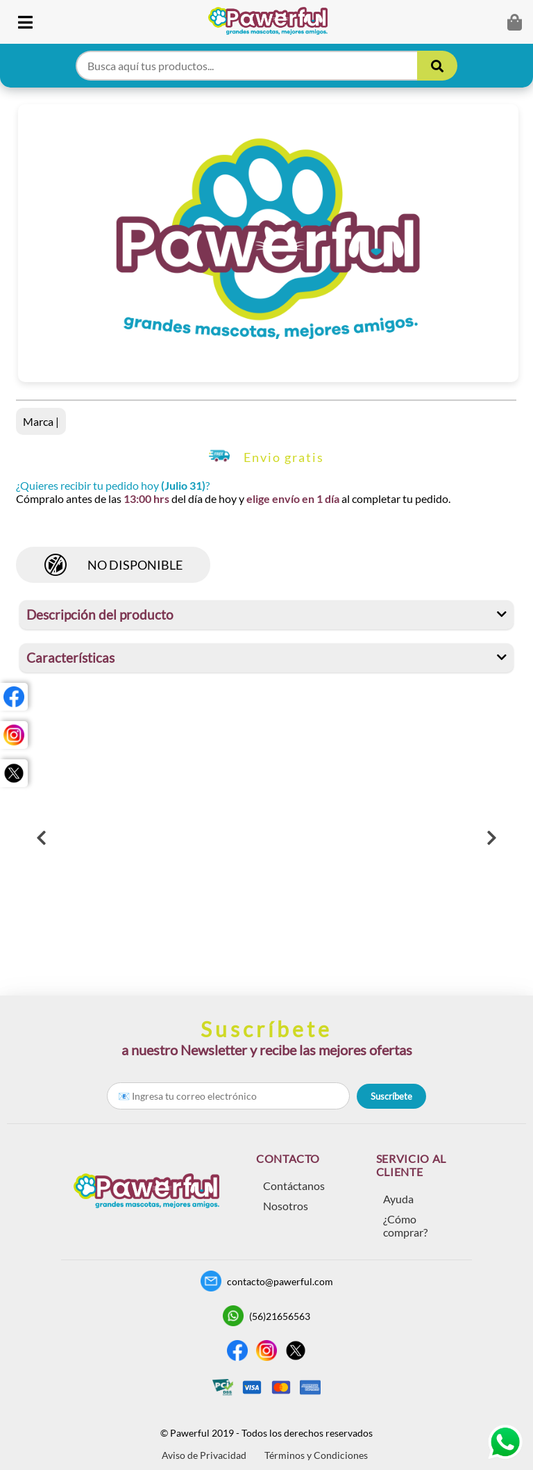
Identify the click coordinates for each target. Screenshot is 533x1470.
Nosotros (285, 1205)
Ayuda (398, 1198)
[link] (273, 22)
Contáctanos (294, 1185)
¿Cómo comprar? (405, 1225)
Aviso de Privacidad (204, 1455)
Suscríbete (391, 1096)
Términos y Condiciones (316, 1455)
